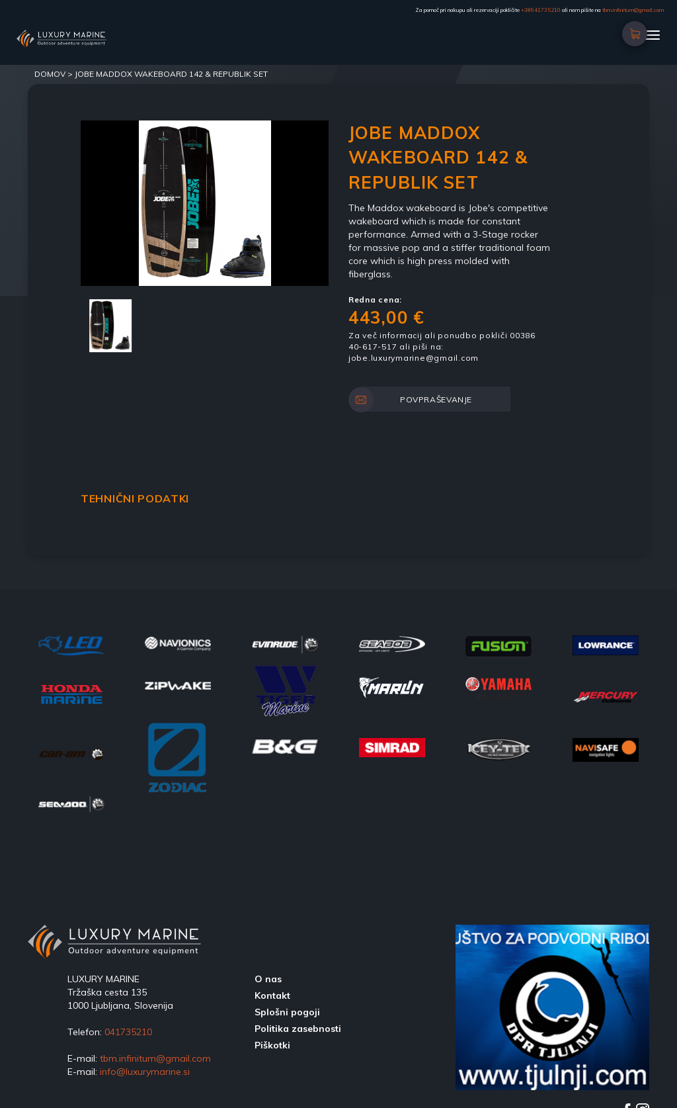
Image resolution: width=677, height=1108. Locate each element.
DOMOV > (54, 74)
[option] (205, 203)
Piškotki (272, 1045)
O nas (268, 979)
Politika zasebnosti (298, 1029)
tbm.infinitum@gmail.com (633, 10)
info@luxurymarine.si (145, 1072)
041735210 (128, 1032)
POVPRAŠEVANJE (417, 399)
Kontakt (272, 995)
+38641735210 (541, 10)
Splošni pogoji (287, 1012)
